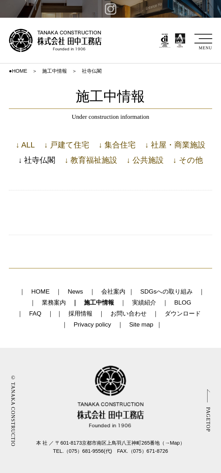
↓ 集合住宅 (117, 144)
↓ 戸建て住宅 (66, 144)
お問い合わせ (128, 313)
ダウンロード (183, 313)
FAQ (35, 313)
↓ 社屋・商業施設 (175, 144)
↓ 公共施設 (145, 160)
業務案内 (54, 302)
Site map (141, 324)
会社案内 (113, 291)
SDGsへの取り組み (166, 291)
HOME (40, 291)
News (75, 291)
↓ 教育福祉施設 (90, 160)
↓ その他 (188, 160)
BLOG (182, 302)
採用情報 (80, 313)
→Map (172, 443)
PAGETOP (208, 419)
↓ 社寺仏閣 (36, 160)
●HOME (18, 71)
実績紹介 (144, 302)
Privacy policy (92, 324)
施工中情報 (54, 71)
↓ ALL (25, 144)
